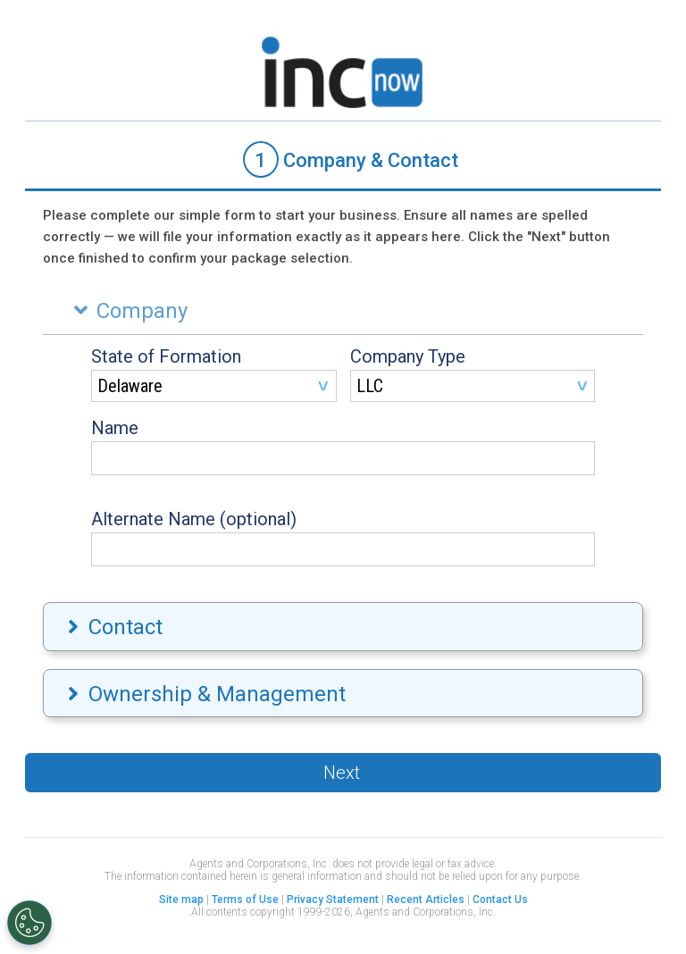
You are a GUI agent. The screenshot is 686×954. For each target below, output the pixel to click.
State (166, 356)
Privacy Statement (333, 899)
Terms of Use (245, 899)
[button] (343, 772)
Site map (181, 899)
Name (114, 428)
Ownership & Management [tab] (205, 694)
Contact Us (500, 899)
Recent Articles (425, 899)
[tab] (343, 160)
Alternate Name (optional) (194, 519)
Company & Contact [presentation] (350, 159)
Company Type (407, 356)
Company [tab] (126, 310)
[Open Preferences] (29, 922)
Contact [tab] (113, 627)
